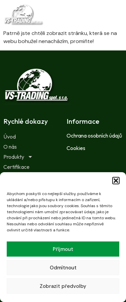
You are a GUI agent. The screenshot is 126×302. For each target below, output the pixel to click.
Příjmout (63, 249)
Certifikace (16, 166)
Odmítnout (63, 267)
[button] (116, 180)
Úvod (9, 136)
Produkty (18, 157)
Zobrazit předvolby (63, 286)
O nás (10, 146)
